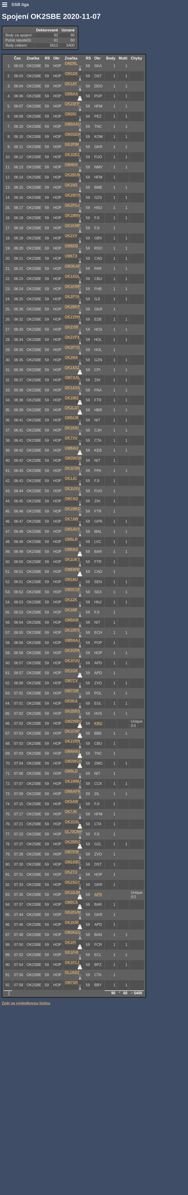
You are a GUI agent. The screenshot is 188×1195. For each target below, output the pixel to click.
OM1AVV (72, 529)
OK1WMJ (73, 781)
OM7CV (71, 680)
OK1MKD (73, 509)
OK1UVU (72, 488)
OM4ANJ (72, 751)
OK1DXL (72, 822)
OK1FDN (72, 468)
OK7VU (71, 438)
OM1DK (71, 73)
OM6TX (71, 256)
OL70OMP (73, 832)
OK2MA (71, 357)
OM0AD (71, 549)
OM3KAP (73, 266)
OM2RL (71, 63)
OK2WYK (73, 195)
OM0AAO (73, 124)
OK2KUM (73, 912)
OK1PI (70, 942)
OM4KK (71, 165)
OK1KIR (72, 922)
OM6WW (72, 569)
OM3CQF (73, 589)
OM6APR (73, 791)
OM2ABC (73, 862)
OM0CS (71, 902)
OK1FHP (72, 731)
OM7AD (71, 499)
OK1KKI (72, 428)
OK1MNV (73, 215)
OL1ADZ (72, 972)
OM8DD (71, 246)
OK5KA (71, 701)
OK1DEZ (72, 154)
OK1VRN (72, 741)
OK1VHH (72, 317)
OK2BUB (73, 175)
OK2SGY (72, 882)
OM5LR (71, 539)
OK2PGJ (72, 205)
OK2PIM (72, 144)
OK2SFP (72, 104)
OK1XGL (72, 276)
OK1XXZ (72, 368)
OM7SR (71, 982)
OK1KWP (73, 286)
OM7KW (72, 852)
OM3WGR (73, 761)
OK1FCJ (72, 962)
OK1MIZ (72, 398)
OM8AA (71, 94)
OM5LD (71, 771)
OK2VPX (72, 337)
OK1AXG (73, 388)
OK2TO (71, 872)
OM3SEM (73, 134)
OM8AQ (71, 448)
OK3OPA (72, 650)
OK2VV (71, 236)
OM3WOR (73, 458)
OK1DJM (72, 892)
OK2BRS (72, 711)
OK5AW (71, 801)
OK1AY (71, 84)
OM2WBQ (73, 721)
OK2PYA (72, 296)
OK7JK (71, 812)
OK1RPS (72, 630)
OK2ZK (71, 600)
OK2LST (72, 408)
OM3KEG (73, 932)
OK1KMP (73, 225)
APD (98, 895)
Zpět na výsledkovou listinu (26, 1003)
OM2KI (71, 114)
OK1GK (71, 671)
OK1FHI (71, 952)
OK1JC (71, 478)
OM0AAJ (72, 640)
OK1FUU (72, 660)
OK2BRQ (73, 842)
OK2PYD (72, 347)
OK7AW (71, 519)
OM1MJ (71, 579)
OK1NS (71, 185)
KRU (98, 723)
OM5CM (72, 418)
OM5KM (72, 620)
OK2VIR (72, 327)
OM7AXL (72, 377)
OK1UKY (72, 559)
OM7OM (72, 691)
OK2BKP (72, 307)
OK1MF (71, 610)
